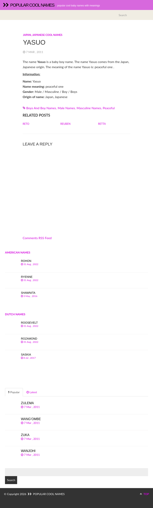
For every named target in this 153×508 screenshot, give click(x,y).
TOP (144, 494)
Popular (14, 392)
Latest (31, 392)
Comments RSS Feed (37, 238)
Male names (66, 108)
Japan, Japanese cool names (42, 34)
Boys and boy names (41, 108)
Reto (26, 123)
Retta (102, 123)
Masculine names (88, 108)
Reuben (65, 123)
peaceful (109, 108)
